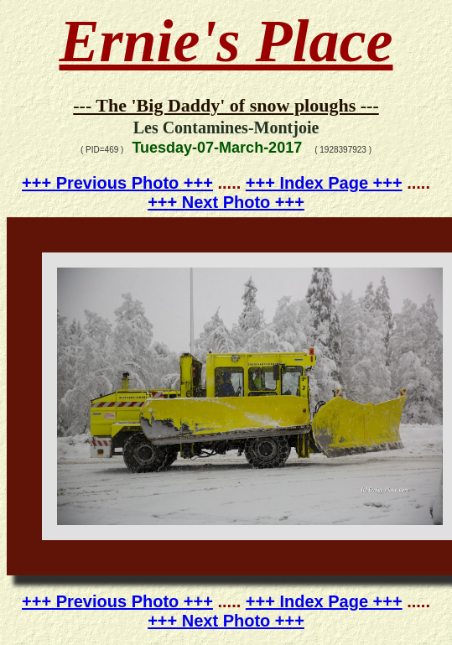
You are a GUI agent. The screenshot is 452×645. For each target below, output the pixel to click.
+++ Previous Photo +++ (117, 183)
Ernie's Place (226, 41)
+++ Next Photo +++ (226, 202)
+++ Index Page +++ (324, 183)
